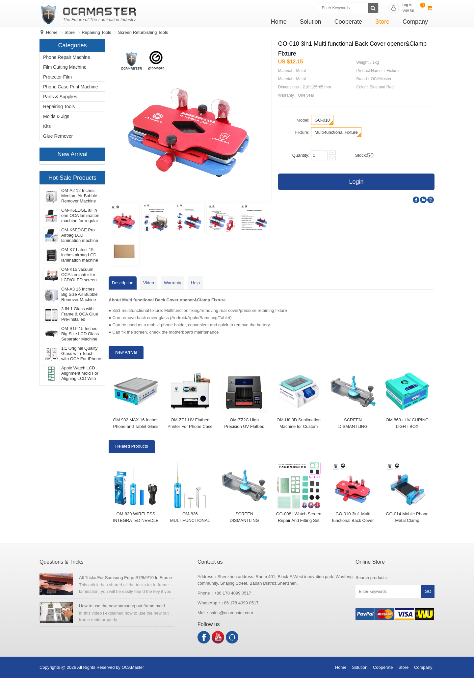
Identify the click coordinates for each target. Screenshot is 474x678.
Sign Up (408, 10)
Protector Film (57, 77)
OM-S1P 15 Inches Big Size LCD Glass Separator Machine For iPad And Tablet (80, 334)
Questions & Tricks (61, 562)
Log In (406, 5)
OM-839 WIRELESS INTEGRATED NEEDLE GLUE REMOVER (135, 520)
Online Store (370, 562)
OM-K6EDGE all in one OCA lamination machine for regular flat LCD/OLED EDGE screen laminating (80, 215)
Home (279, 21)
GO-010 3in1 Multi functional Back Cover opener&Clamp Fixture (352, 520)
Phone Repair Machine (66, 57)
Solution (310, 21)
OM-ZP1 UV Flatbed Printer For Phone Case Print (190, 426)
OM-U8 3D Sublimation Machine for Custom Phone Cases (298, 426)
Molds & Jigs (56, 116)
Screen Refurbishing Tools (143, 32)
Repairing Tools (96, 32)
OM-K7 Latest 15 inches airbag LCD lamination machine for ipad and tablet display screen (79, 255)
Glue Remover (58, 136)
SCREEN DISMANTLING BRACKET (353, 426)
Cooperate (348, 21)
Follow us (209, 624)
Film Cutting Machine (65, 67)
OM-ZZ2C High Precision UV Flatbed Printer (244, 426)
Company (415, 21)
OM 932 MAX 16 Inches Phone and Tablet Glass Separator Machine (135, 426)
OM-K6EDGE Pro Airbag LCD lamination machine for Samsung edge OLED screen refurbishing (79, 235)
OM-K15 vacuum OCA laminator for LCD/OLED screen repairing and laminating (79, 275)
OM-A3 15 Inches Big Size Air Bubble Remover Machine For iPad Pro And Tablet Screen (79, 294)
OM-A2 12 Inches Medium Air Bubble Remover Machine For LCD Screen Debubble (79, 196)
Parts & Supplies (60, 96)
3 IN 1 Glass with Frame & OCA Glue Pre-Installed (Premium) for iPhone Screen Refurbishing (79, 314)
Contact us (210, 562)
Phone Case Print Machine (70, 86)
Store (382, 21)
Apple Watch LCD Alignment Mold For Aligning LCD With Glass (79, 373)
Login (356, 181)
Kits (47, 126)
